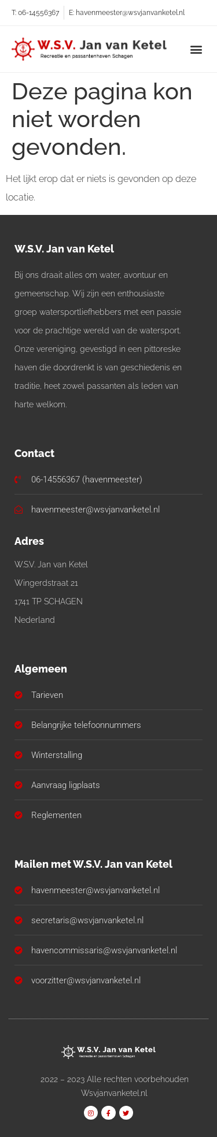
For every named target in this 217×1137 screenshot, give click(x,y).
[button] (195, 48)
